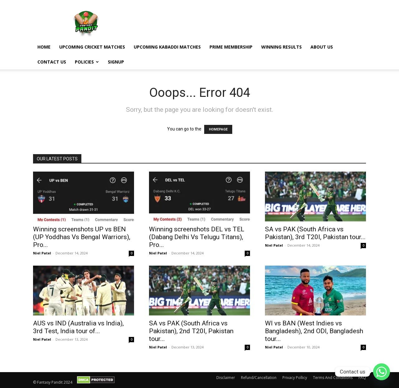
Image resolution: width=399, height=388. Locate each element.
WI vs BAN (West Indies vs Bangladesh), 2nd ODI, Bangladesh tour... (314, 331)
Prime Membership (230, 47)
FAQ (362, 377)
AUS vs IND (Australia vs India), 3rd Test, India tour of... (78, 327)
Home (43, 47)
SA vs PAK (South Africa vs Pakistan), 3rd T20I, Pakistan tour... (315, 233)
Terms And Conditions (333, 377)
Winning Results (281, 47)
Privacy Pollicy (294, 377)
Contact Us (51, 62)
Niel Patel (42, 253)
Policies (87, 62)
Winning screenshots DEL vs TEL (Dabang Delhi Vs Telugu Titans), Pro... (196, 236)
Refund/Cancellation (258, 377)
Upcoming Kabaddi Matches (167, 47)
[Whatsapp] (381, 371)
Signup (116, 62)
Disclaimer (225, 377)
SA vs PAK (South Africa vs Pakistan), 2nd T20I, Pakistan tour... (191, 331)
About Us (321, 47)
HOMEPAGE (218, 129)
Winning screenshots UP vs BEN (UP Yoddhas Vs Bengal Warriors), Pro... (81, 236)
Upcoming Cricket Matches (92, 47)
